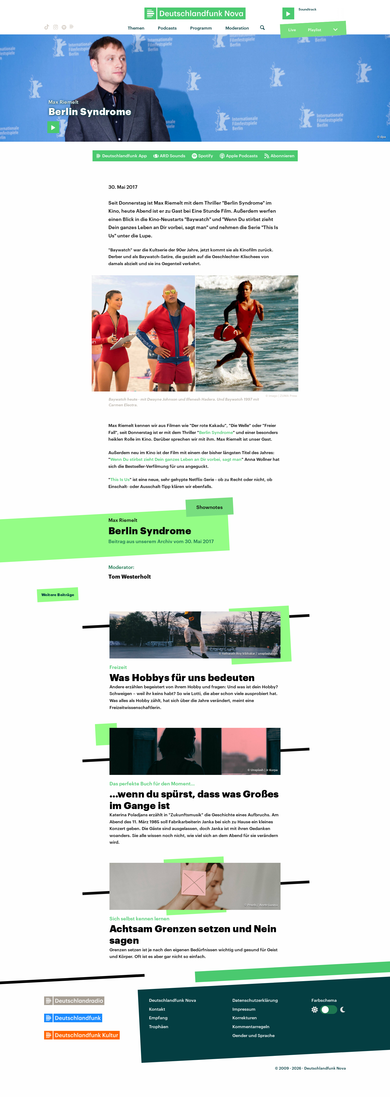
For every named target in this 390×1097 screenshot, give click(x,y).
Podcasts (167, 27)
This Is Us (120, 479)
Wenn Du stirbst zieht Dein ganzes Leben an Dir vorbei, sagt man (176, 459)
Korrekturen (244, 1017)
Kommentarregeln (251, 1026)
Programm (201, 27)
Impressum (244, 1008)
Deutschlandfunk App (121, 155)
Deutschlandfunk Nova (172, 1000)
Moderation (237, 27)
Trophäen (158, 1026)
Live (292, 29)
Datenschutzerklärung (255, 1000)
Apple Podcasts (238, 155)
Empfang (158, 1017)
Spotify (202, 155)
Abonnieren (279, 155)
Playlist (314, 29)
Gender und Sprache (253, 1035)
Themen (136, 27)
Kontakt (157, 1008)
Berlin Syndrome (216, 432)
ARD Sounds (169, 155)
